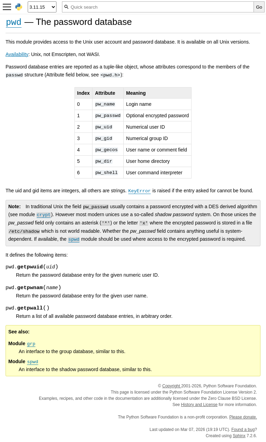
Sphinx (239, 435)
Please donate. (243, 417)
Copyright (171, 386)
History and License (199, 404)
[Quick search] (158, 7)
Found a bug (243, 429)
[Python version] (42, 6)
